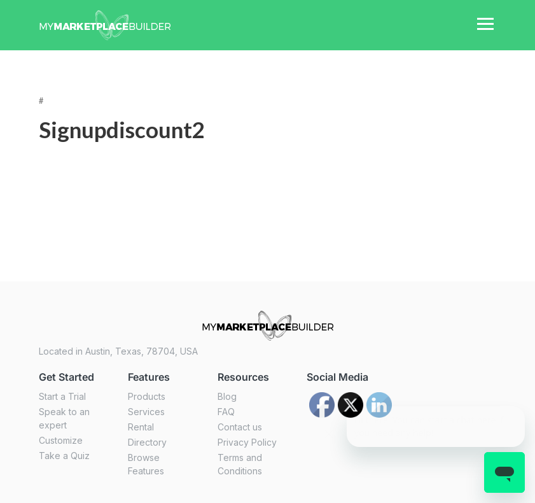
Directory (147, 442)
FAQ (226, 411)
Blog (227, 396)
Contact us (240, 427)
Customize (61, 440)
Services (146, 411)
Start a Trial (62, 396)
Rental (141, 427)
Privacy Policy (247, 442)
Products (146, 396)
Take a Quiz (64, 455)
